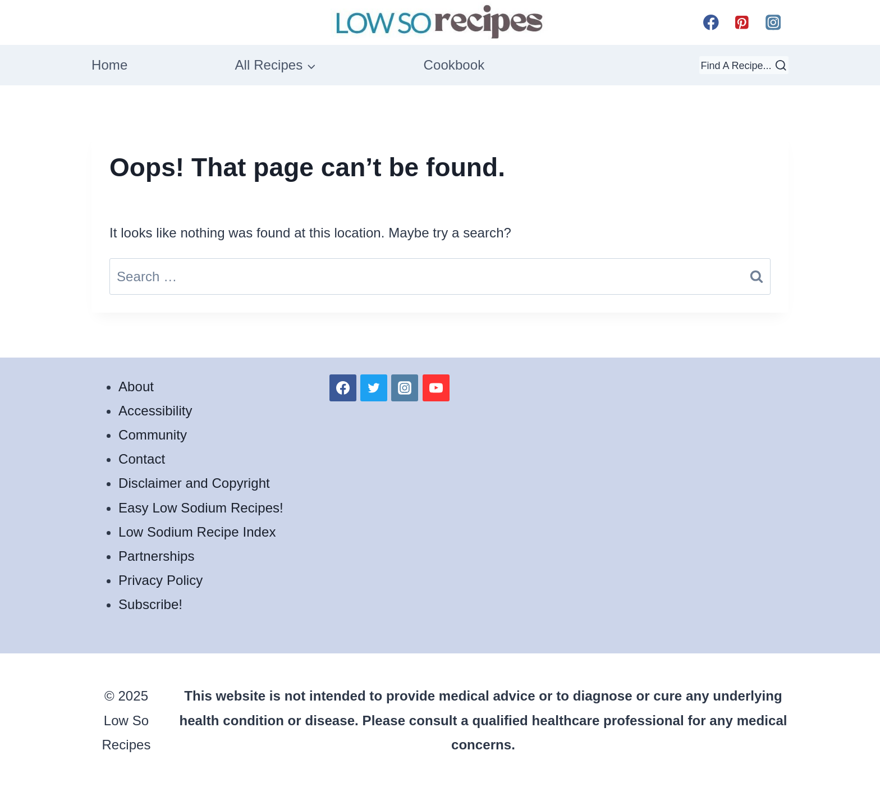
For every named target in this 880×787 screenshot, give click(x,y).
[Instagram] (773, 22)
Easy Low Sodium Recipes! (200, 507)
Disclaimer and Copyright (194, 483)
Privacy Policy (160, 580)
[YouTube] (436, 387)
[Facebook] (710, 22)
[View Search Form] (744, 65)
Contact (141, 458)
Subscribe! (150, 604)
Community (152, 434)
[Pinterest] (742, 22)
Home (109, 64)
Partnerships (156, 556)
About (136, 386)
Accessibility (155, 410)
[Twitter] (373, 387)
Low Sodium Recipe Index (197, 531)
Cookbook (454, 64)
